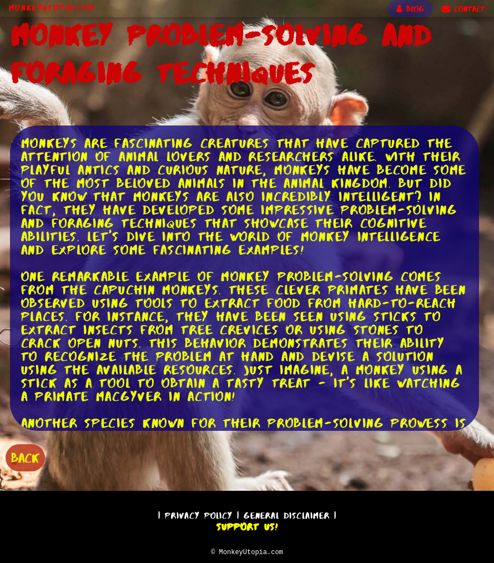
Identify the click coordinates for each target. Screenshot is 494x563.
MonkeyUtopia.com (51, 8)
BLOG (410, 9)
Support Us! (247, 525)
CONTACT (463, 9)
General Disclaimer (287, 514)
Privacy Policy (199, 514)
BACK (25, 457)
